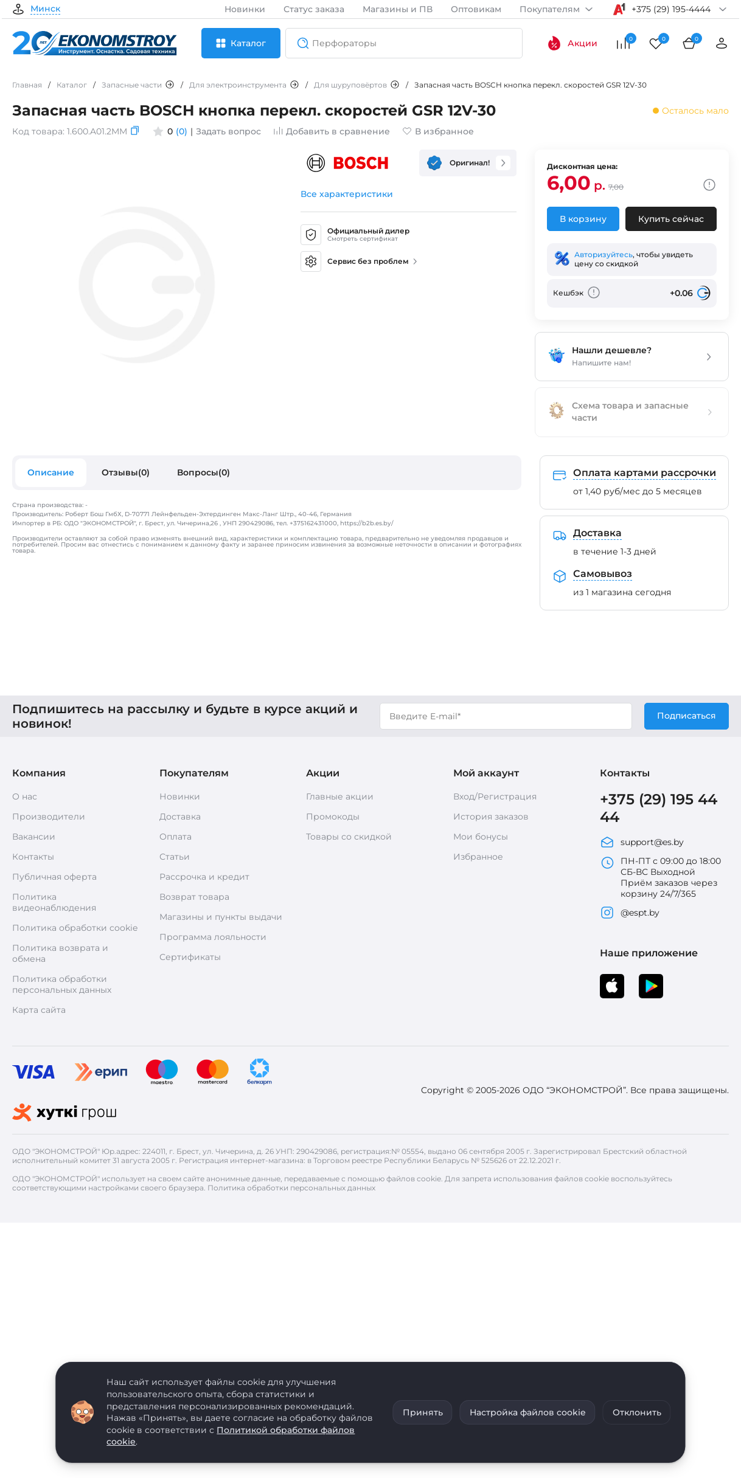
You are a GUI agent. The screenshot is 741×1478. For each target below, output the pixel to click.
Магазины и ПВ (398, 9)
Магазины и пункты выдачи (220, 916)
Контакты (33, 856)
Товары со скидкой (349, 836)
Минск (45, 9)
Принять (423, 1412)
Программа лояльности (212, 936)
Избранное (478, 856)
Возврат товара (194, 896)
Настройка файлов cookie (528, 1412)
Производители (48, 816)
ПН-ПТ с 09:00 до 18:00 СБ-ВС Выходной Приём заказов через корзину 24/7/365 (660, 877)
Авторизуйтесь (603, 254)
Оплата (175, 836)
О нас (24, 796)
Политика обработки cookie (74, 927)
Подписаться (686, 715)
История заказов (491, 816)
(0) (181, 131)
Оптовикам (476, 9)
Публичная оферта (54, 876)
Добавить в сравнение (331, 131)
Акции (572, 43)
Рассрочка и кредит (204, 876)
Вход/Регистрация (495, 796)
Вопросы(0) (203, 472)
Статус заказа (314, 9)
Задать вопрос (228, 131)
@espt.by (629, 912)
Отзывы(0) (126, 472)
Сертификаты (190, 956)
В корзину (583, 218)
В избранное (438, 131)
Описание (50, 472)
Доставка (180, 816)
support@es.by (642, 842)
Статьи (174, 856)
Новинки (244, 9)
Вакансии (33, 836)
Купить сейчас (671, 218)
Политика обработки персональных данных (61, 984)
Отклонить (637, 1412)
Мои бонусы (480, 836)
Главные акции (340, 796)
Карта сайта (39, 1009)
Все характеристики (347, 193)
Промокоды (333, 816)
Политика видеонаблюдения (54, 902)
